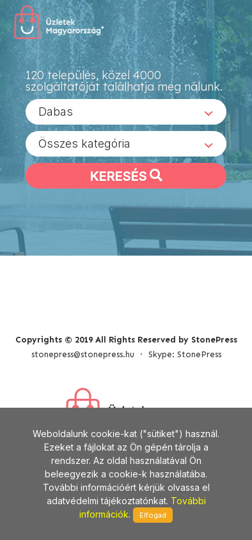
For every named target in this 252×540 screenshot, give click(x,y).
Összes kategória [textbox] (84, 143)
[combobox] (126, 112)
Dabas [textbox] (55, 111)
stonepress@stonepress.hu (82, 354)
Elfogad (152, 515)
